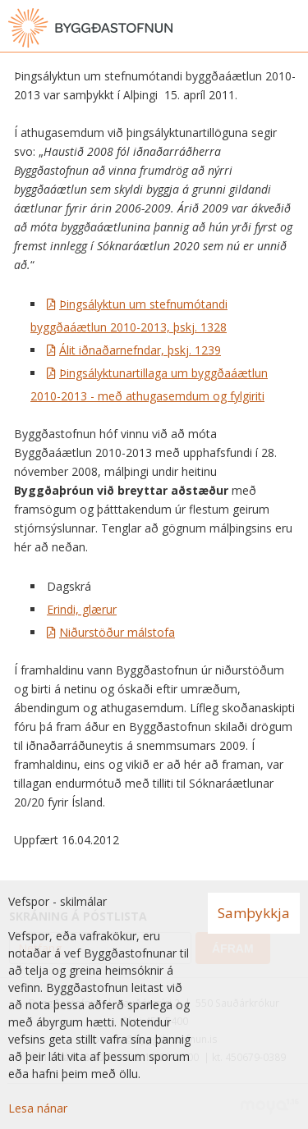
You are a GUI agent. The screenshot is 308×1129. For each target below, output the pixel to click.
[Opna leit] (259, 28)
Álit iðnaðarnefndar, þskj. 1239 (140, 350)
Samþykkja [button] (254, 912)
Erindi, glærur (82, 609)
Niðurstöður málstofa (117, 632)
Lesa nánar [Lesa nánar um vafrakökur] (37, 1108)
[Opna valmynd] (292, 28)
